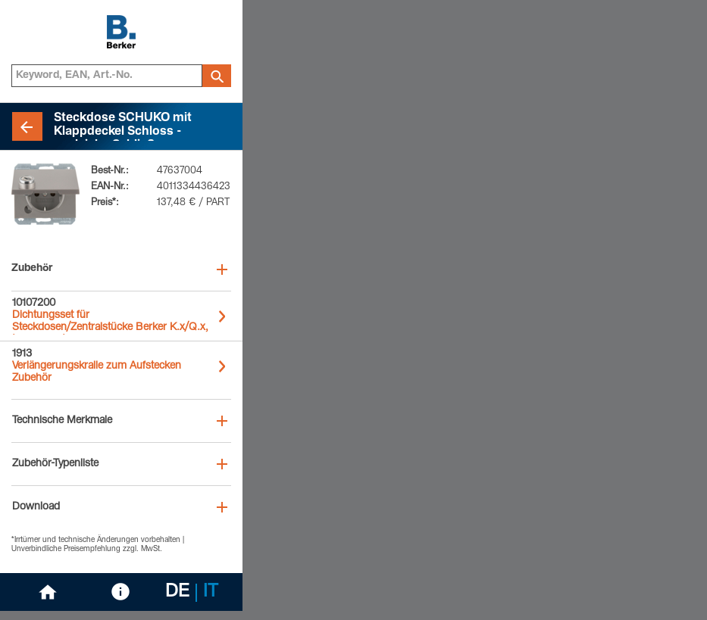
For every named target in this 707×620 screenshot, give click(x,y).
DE (177, 593)
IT (210, 593)
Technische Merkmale (62, 421)
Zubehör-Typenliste (55, 464)
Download (36, 507)
